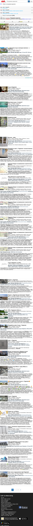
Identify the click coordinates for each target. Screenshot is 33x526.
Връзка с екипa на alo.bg (6, 509)
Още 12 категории (8, 15)
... (16, 489)
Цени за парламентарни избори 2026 (9, 504)
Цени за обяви (4, 501)
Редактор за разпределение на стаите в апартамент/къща (9, 518)
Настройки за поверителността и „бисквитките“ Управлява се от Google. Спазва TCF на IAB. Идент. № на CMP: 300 (8, 513)
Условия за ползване (6, 506)
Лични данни (4, 508)
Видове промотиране (6, 502)
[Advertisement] (16, 82)
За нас (2, 497)
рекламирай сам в (29, 77)
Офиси (2, 510)
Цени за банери (4, 500)
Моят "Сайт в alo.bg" (5, 498)
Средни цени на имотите (6, 505)
